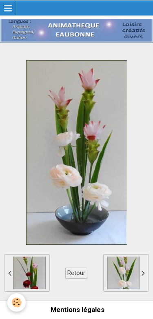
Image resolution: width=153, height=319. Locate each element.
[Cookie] (16, 302)
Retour (76, 273)
